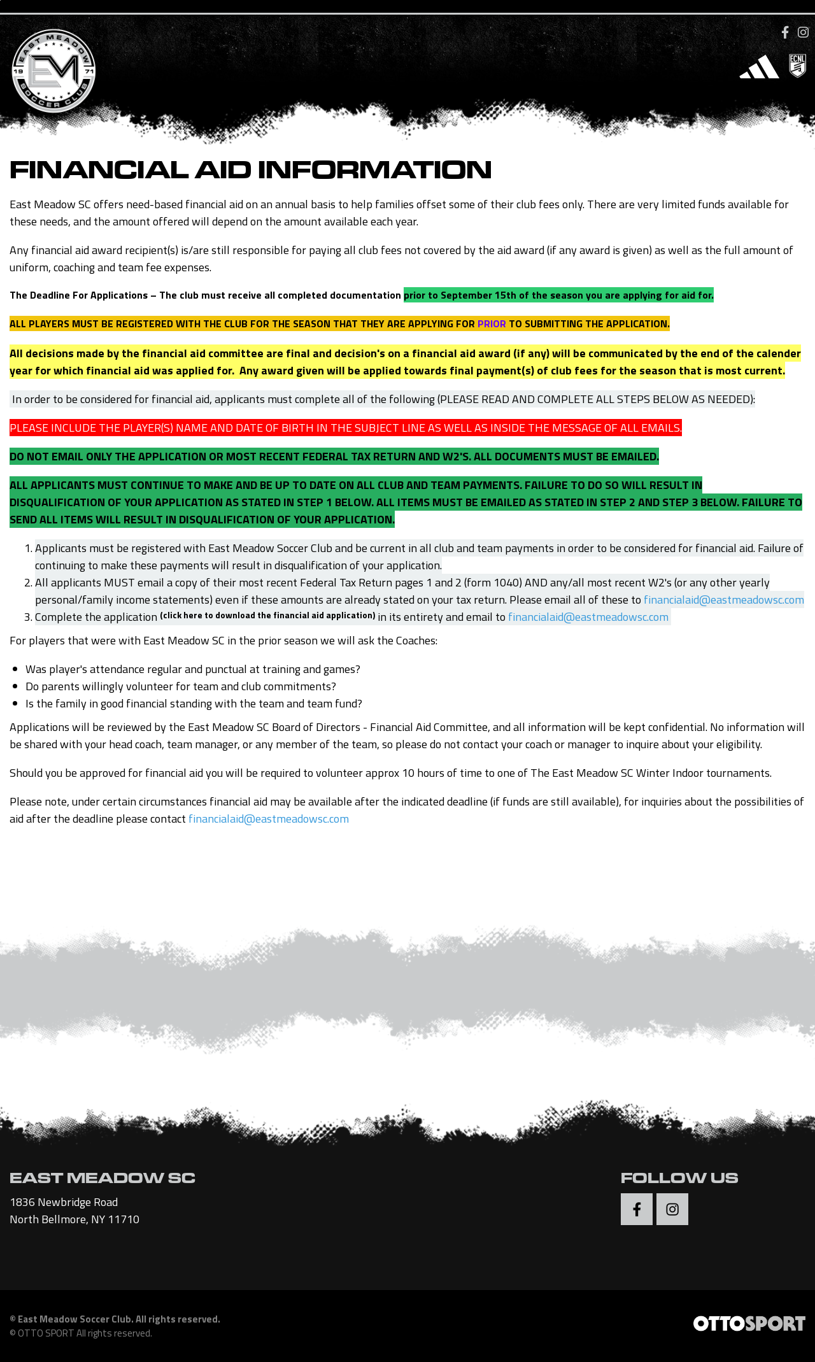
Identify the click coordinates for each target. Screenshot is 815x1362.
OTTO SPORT (46, 1335)
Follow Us (680, 1182)
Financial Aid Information (251, 175)
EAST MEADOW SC (102, 1182)
